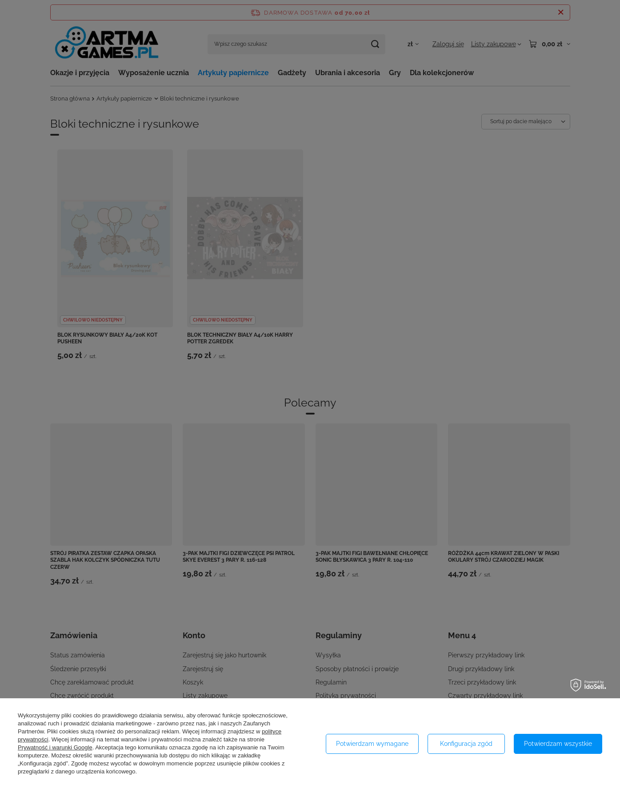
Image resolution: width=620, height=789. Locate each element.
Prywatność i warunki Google (55, 747)
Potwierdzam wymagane (372, 743)
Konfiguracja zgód (466, 743)
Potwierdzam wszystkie (558, 743)
